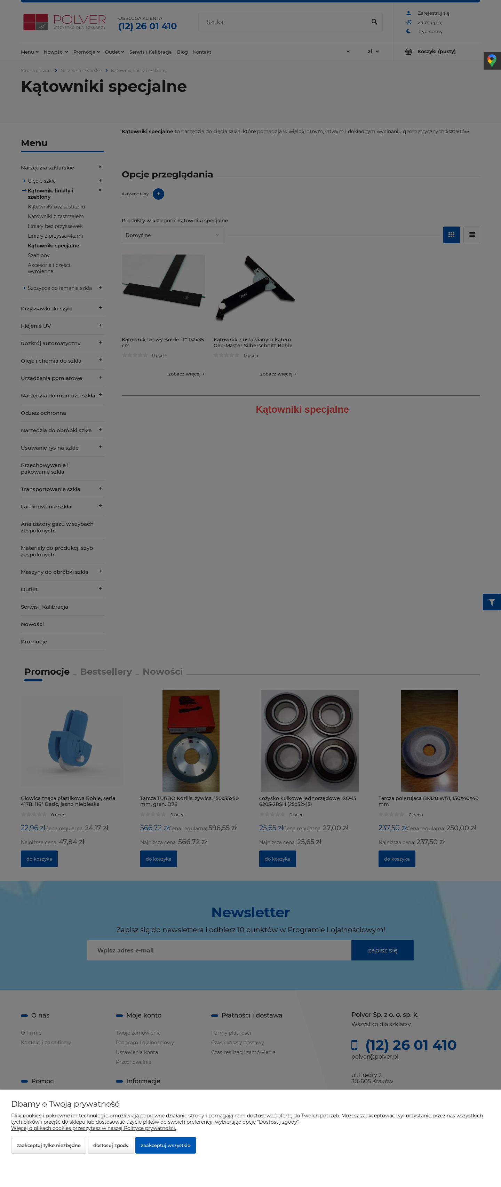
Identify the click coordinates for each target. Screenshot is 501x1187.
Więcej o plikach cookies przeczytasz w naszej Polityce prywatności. (93, 1128)
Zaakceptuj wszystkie (165, 1145)
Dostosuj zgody (110, 1145)
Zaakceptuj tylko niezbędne (49, 1145)
